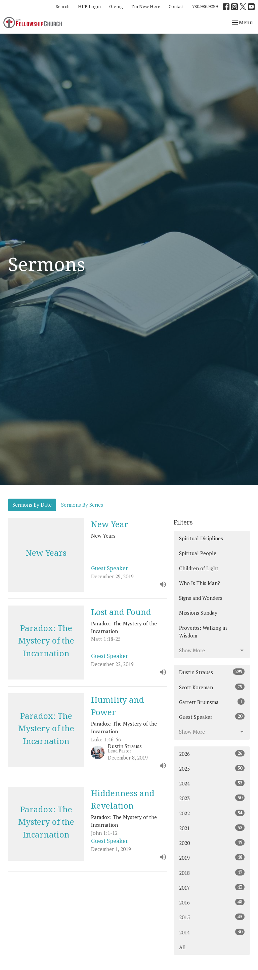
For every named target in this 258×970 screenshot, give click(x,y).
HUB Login (89, 6)
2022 (212, 813)
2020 (212, 842)
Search (63, 6)
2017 (212, 887)
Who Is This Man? (199, 583)
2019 (212, 857)
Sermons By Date (32, 504)
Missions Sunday (198, 612)
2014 (212, 932)
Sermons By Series (82, 504)
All (182, 947)
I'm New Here (145, 6)
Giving (116, 6)
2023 (212, 798)
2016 (212, 902)
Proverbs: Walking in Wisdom (203, 631)
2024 (212, 783)
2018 (212, 872)
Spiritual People (197, 553)
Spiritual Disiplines (201, 538)
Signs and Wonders (200, 597)
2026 (212, 753)
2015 (212, 917)
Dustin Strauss (212, 671)
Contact (176, 6)
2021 (212, 827)
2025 (212, 768)
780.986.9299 (205, 6)
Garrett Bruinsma (212, 701)
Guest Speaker (212, 716)
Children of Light (198, 568)
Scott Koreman (212, 687)
